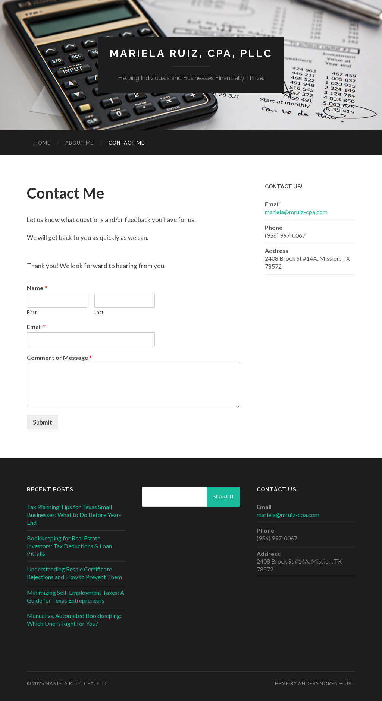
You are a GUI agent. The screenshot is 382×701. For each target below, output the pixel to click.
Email (36, 326)
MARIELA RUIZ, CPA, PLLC (191, 53)
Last (98, 312)
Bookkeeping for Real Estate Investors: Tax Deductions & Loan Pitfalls (69, 546)
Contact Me (126, 143)
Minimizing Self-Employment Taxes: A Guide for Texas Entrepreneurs (75, 596)
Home (42, 143)
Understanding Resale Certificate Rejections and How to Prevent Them (74, 572)
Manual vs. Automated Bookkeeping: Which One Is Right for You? (74, 619)
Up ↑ (350, 683)
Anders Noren (318, 683)
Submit (42, 422)
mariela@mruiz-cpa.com (296, 211)
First (32, 312)
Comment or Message (59, 357)
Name (37, 287)
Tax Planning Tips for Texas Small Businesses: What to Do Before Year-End (74, 514)
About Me (79, 143)
